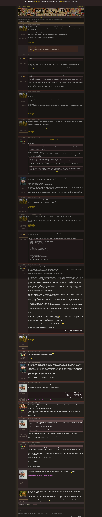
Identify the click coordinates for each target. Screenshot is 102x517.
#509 (29, 214)
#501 (29, 24)
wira (23, 489)
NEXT (34, 21)
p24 (59, 316)
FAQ (20, 17)
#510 (29, 230)
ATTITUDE (40, 17)
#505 (29, 119)
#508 (29, 197)
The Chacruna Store (34, 47)
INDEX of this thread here (55, 139)
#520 (29, 489)
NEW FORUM (37, 1)
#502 (29, 54)
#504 (29, 91)
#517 (29, 418)
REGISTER (81, 6)
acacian (23, 24)
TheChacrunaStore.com (34, 50)
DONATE (28, 6)
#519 (29, 469)
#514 (29, 362)
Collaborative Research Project (46, 19)
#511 (29, 264)
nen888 (23, 54)
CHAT (20, 6)
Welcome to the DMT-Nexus (22, 19)
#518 (29, 442)
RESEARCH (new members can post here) (34, 19)
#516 (29, 402)
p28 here (41, 319)
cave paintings (23, 175)
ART (36, 17)
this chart (34, 61)
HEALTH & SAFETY (29, 17)
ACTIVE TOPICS (80, 17)
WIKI (23, 17)
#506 (29, 137)
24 (23, 21)
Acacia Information (31, 113)
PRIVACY (24, 6)
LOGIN (76, 6)
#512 (29, 334)
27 (29, 21)
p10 (57, 83)
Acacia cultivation (31, 42)
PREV (21, 21)
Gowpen (23, 382)
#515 (29, 382)
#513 (29, 351)
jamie (23, 402)
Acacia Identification (31, 41)
